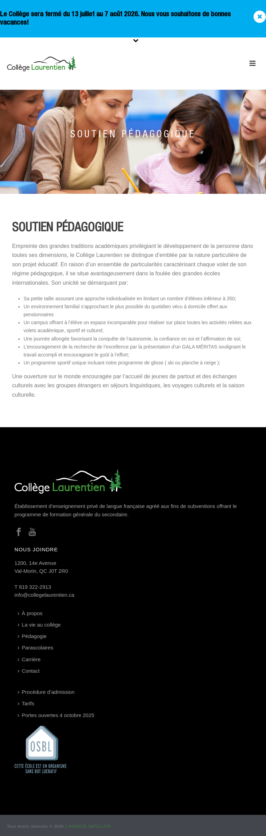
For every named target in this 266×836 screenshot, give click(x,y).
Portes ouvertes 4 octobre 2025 (56, 715)
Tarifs (26, 703)
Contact (29, 671)
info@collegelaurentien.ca (44, 595)
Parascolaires (35, 647)
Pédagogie (32, 636)
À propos (30, 613)
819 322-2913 (35, 587)
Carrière (29, 659)
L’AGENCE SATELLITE (88, 826)
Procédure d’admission (46, 692)
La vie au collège (39, 625)
